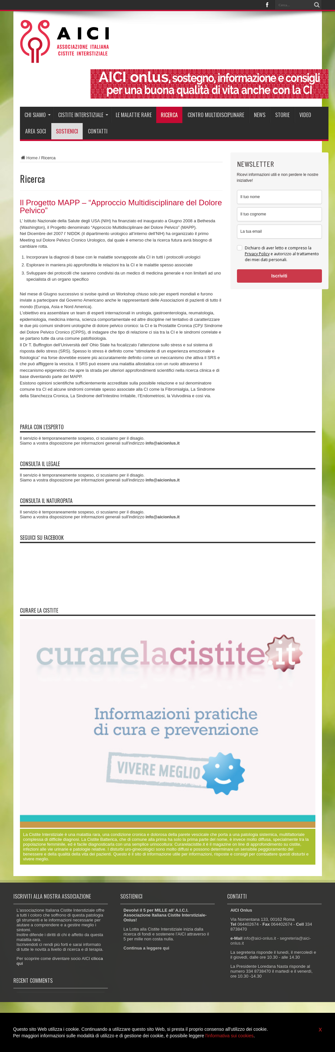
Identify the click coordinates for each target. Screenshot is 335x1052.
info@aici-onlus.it (259, 938)
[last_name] (279, 214)
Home (29, 157)
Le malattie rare (134, 115)
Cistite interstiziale (83, 115)
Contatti (98, 131)
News (259, 115)
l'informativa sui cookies (229, 1035)
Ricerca (169, 115)
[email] (279, 232)
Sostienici (67, 131)
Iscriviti (279, 275)
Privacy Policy (257, 254)
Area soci (35, 131)
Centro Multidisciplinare (216, 115)
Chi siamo (38, 115)
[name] (279, 197)
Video (305, 115)
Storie (282, 115)
